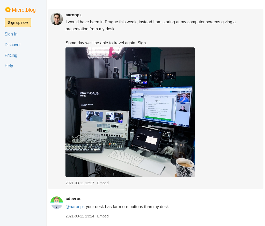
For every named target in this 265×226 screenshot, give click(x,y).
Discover (13, 45)
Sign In (11, 34)
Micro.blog (24, 10)
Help (9, 66)
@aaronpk (75, 206)
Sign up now (18, 22)
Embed (102, 183)
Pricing (11, 55)
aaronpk (73, 15)
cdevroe (73, 198)
